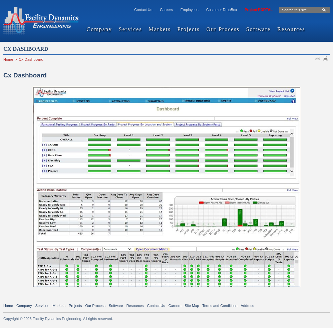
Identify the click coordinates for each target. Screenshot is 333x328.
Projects (189, 29)
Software (258, 29)
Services (130, 29)
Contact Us (143, 10)
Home (8, 59)
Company (99, 29)
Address (247, 306)
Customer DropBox (221, 10)
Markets (159, 29)
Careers (166, 10)
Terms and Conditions (219, 306)
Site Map (192, 306)
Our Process (222, 29)
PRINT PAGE (326, 59)
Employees (190, 10)
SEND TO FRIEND (318, 59)
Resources (291, 29)
